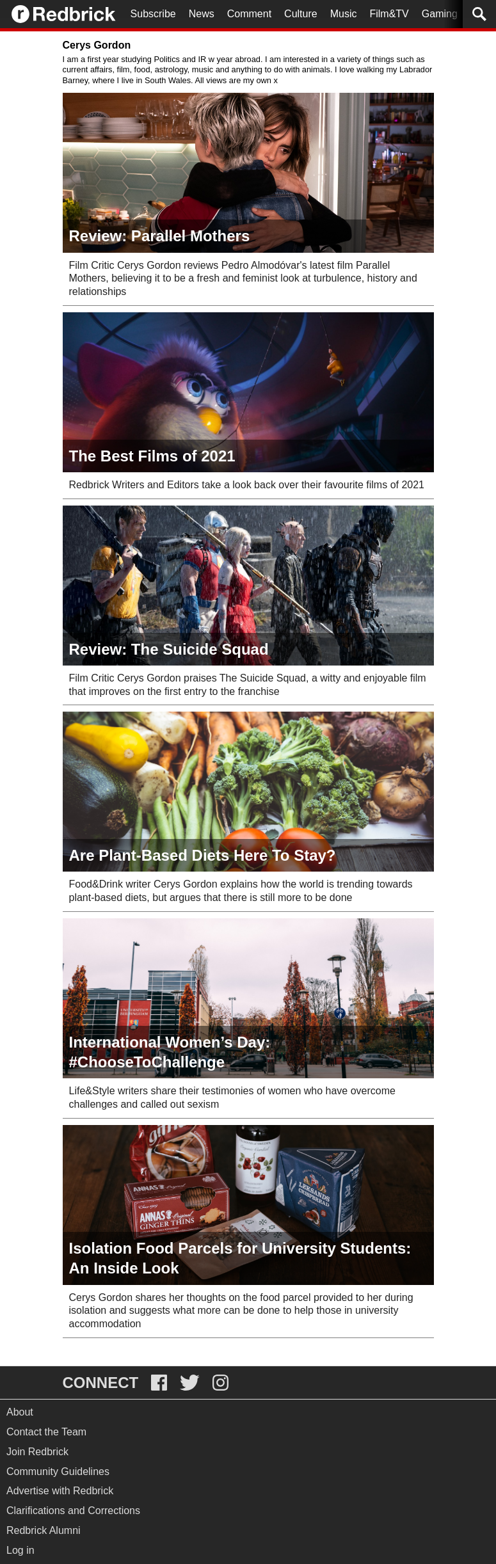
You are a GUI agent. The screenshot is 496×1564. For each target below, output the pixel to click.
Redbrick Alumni (43, 1530)
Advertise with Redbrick (59, 1490)
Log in (20, 1550)
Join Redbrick (37, 1451)
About (19, 1412)
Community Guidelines (57, 1471)
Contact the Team (46, 1431)
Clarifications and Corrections (73, 1510)
